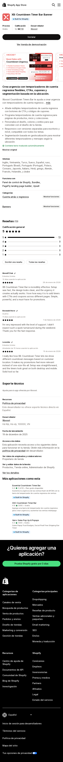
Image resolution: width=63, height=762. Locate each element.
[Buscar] (53, 4)
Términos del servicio (13, 731)
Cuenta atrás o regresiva (15, 197)
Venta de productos (13, 613)
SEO (34, 630)
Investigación (9, 686)
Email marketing (40, 624)
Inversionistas (39, 672)
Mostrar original (9, 150)
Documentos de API (12, 669)
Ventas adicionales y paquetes (43, 617)
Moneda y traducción (43, 641)
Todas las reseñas (37, 262)
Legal (35, 694)
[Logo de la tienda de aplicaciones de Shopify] (14, 5)
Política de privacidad (13, 403)
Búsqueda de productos (15, 608)
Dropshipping (39, 599)
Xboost (34, 29)
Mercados (37, 605)
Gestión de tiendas (12, 635)
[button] (31, 491)
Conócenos (38, 661)
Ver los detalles (10, 473)
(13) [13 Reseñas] (22, 29)
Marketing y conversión (14, 630)
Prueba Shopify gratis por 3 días (31, 563)
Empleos (37, 666)
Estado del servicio (42, 700)
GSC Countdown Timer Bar (24, 503)
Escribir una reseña (13, 262)
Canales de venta (11, 602)
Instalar (31, 37)
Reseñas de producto (43, 610)
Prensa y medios (41, 677)
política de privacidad (13, 450)
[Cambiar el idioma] (20, 714)
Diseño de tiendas (12, 624)
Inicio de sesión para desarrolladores (22, 723)
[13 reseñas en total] (59, 237)
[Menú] (59, 4)
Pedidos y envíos (11, 619)
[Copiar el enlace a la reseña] (15, 273)
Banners (6, 206)
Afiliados (37, 689)
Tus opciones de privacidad (17, 753)
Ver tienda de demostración (31, 44)
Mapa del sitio (10, 745)
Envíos (35, 635)
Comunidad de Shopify (14, 675)
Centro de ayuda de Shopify (12, 662)
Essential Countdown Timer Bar (26, 485)
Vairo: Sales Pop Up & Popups (25, 520)
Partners (36, 683)
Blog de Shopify (10, 680)
